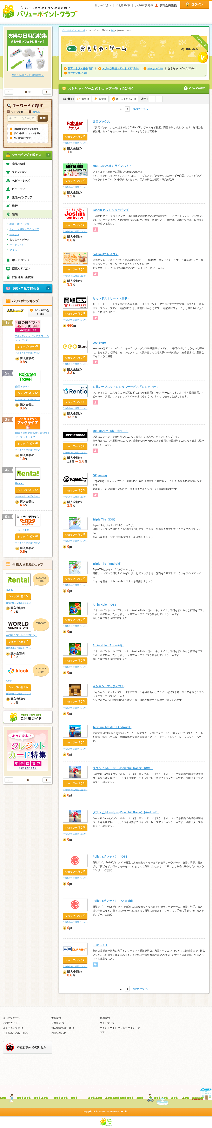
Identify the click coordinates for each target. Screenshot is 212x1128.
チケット (14, 234)
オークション (16, 244)
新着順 (85, 98)
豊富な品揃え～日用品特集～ (28, 75)
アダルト (14, 250)
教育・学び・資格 (19, 224)
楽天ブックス (101, 121)
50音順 (102, 98)
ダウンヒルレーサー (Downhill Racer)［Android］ (126, 812)
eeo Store (99, 342)
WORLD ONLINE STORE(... (21, 635)
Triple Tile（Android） (108, 563)
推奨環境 (56, 1018)
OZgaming (100, 475)
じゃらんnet (22, 530)
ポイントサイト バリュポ (73, 30)
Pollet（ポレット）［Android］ (114, 900)
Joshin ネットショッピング (111, 210)
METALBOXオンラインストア (112, 165)
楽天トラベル (22, 386)
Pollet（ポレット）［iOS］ (110, 856)
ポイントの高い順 (126, 98)
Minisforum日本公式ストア (110, 431)
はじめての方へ (11, 1018)
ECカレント (100, 945)
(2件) (155, 68)
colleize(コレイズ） (105, 254)
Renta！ (19, 483)
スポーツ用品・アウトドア (24, 229)
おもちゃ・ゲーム (19, 239)
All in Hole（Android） (108, 645)
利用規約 (105, 1018)
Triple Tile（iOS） (105, 519)
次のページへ (140, 109)
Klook (9, 680)
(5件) (80, 68)
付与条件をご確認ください (75, 143)
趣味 (113, 30)
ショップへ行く (73, 136)
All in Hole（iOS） (105, 604)
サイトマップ (107, 1022)
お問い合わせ (58, 1033)
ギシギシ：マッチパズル (108, 686)
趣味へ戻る (191, 49)
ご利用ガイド (10, 1022)
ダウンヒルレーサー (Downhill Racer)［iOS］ (123, 768)
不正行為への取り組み (15, 1033)
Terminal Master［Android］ (112, 727)
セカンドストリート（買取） (111, 298)
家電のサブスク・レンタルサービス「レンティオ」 (126, 386)
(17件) (120, 68)
